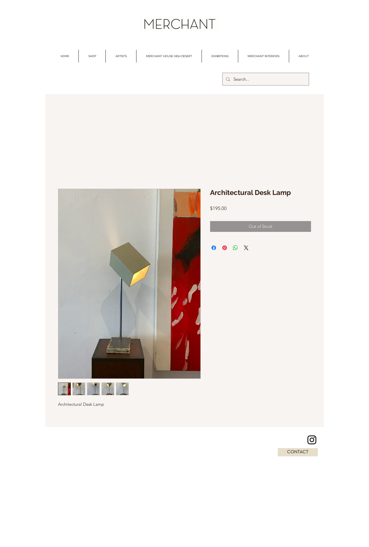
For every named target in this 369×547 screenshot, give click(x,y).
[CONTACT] (298, 452)
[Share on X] (246, 247)
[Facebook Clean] (57, 543)
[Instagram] (312, 440)
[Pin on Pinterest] (224, 247)
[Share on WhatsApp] (235, 247)
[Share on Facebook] (213, 247)
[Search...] (265, 79)
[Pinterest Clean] (80, 543)
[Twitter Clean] (69, 543)
